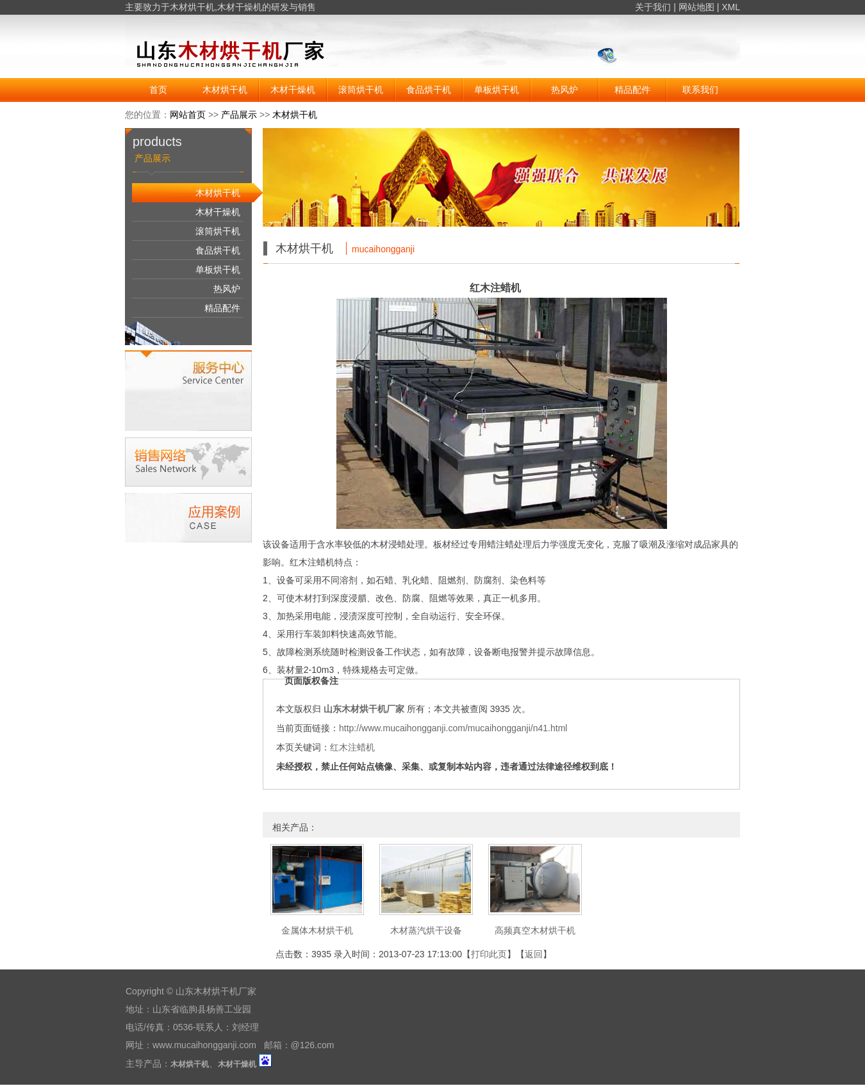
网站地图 (696, 7)
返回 (534, 954)
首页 (158, 90)
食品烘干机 (428, 90)
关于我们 (653, 7)
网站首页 (188, 114)
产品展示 (239, 114)
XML (730, 7)
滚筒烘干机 (360, 90)
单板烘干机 (496, 90)
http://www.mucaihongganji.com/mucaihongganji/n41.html (453, 728)
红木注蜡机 (352, 747)
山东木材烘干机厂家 (364, 709)
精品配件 (632, 90)
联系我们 (700, 90)
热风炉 (564, 90)
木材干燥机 (239, 7)
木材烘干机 (192, 7)
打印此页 (489, 954)
